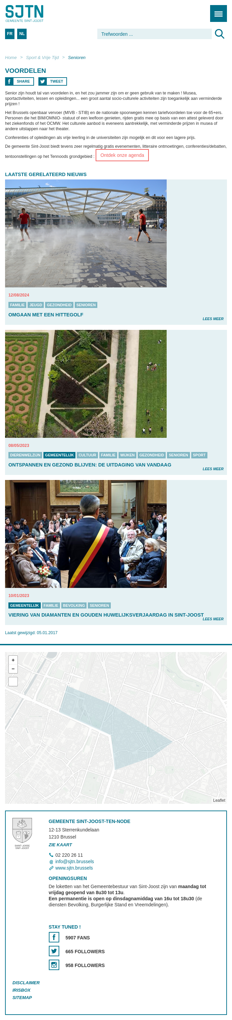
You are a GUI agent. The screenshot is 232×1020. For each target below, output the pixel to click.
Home (11, 57)
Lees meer (213, 319)
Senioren (77, 57)
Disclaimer (26, 982)
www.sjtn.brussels (74, 868)
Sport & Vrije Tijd (42, 57)
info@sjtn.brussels (75, 861)
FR (9, 33)
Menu (216, 10)
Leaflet (219, 800)
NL (22, 33)
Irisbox (21, 990)
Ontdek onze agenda (122, 155)
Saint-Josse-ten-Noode (34, 13)
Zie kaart (60, 844)
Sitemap (22, 997)
